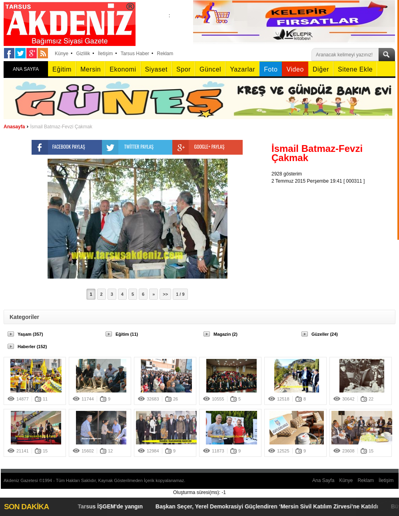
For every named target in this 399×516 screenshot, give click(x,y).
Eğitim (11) (127, 334)
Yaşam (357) (30, 334)
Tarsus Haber (135, 53)
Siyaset (156, 69)
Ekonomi (123, 69)
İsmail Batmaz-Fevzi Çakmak (61, 126)
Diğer (321, 69)
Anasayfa (14, 126)
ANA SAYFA (26, 69)
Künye (61, 53)
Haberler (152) (32, 346)
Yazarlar (242, 69)
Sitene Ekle (355, 69)
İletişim (105, 53)
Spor (183, 69)
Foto (270, 69)
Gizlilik (83, 53)
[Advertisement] (335, 235)
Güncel (210, 69)
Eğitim (62, 69)
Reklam (165, 53)
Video (294, 69)
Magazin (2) (225, 334)
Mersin (90, 69)
